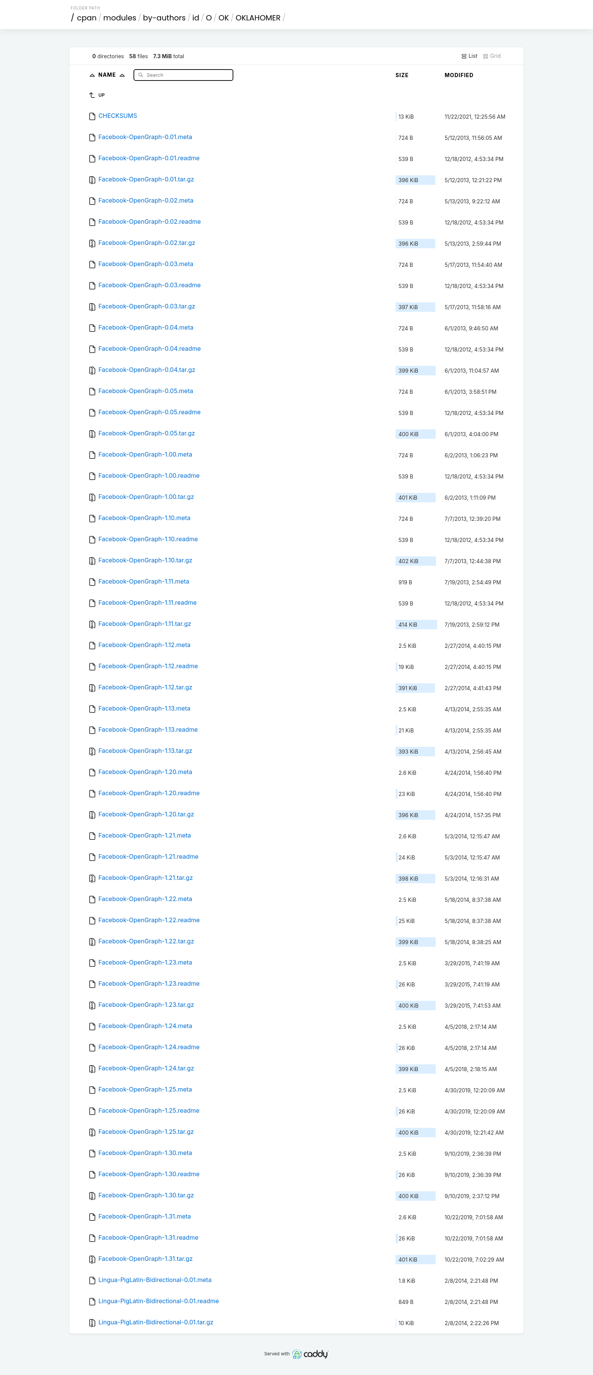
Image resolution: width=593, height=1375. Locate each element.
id (195, 17)
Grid (492, 56)
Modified (459, 75)
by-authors (164, 17)
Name (113, 74)
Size (402, 75)
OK (224, 17)
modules (119, 17)
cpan (87, 17)
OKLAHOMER (258, 17)
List (469, 56)
